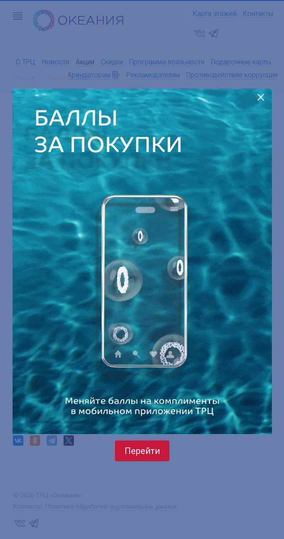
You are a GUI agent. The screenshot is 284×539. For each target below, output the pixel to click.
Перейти (142, 451)
